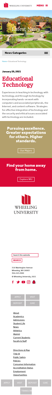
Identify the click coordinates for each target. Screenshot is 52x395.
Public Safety (19, 357)
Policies (17, 361)
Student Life (19, 324)
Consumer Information (24, 364)
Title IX (16, 354)
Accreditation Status (23, 368)
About (16, 313)
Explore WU (26, 179)
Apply (7, 383)
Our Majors (26, 150)
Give (45, 383)
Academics (18, 317)
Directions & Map (21, 350)
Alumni (16, 334)
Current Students (21, 338)
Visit (19, 383)
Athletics (17, 331)
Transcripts (26, 391)
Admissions (19, 320)
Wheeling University (18, 5)
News (16, 327)
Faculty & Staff (20, 341)
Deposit (32, 383)
